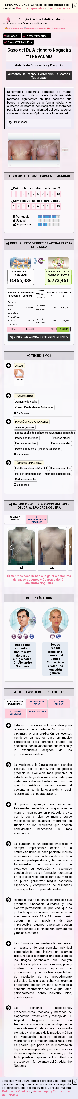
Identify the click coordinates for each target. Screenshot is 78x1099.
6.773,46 (57, 280)
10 (58, 193)
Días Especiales (58, 8)
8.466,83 (19, 280)
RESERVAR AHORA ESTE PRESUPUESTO (39, 337)
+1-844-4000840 (56, 28)
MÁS (24, 122)
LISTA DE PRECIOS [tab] (59, 702)
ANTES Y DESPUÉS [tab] (15, 518)
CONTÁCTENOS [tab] (37, 711)
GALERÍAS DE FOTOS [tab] (37, 702)
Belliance (11, 35)
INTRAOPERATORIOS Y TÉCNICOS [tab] (37, 519)
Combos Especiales (30, 8)
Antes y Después (35, 35)
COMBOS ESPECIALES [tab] (15, 712)
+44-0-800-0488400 (35, 28)
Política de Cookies (16, 1091)
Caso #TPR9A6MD (17, 42)
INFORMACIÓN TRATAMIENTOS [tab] (15, 702)
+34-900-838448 (14, 28)
